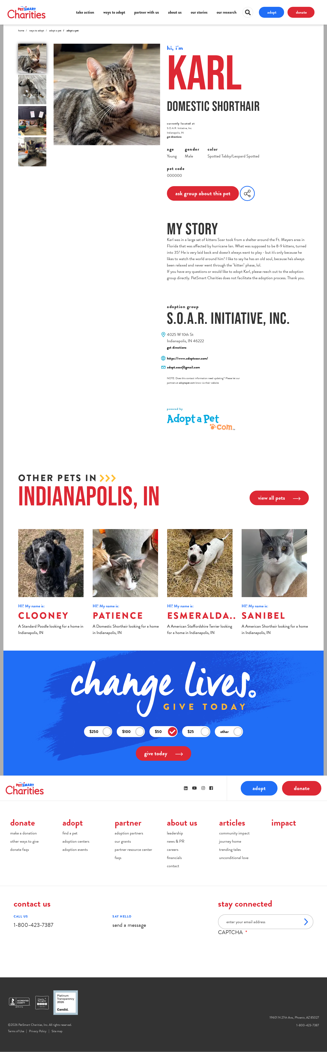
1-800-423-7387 (33, 925)
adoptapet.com (187, 383)
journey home (230, 841)
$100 (133, 732)
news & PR (175, 841)
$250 (100, 732)
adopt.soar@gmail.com (183, 367)
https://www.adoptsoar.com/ (187, 358)
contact (173, 866)
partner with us (146, 12)
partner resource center (133, 849)
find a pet (69, 833)
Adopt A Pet (55, 30)
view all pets (279, 498)
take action (85, 12)
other (231, 732)
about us (175, 12)
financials (174, 857)
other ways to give (24, 841)
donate (301, 12)
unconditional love (233, 857)
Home (21, 30)
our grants (123, 841)
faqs (118, 857)
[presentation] (252, 944)
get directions (174, 137)
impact (283, 822)
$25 (199, 732)
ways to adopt (114, 12)
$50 (166, 732)
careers (172, 849)
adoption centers (75, 841)
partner (128, 822)
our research (227, 12)
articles (232, 822)
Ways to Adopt (36, 30)
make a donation (23, 833)
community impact (234, 833)
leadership (175, 833)
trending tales (230, 849)
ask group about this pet (202, 193)
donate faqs (19, 849)
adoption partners (129, 833)
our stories (199, 12)
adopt (271, 12)
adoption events (75, 849)
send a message (129, 925)
